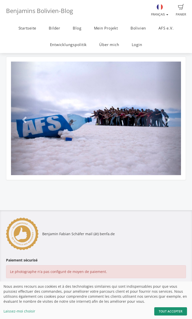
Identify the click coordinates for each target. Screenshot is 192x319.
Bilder (54, 28)
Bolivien (138, 28)
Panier (181, 10)
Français (159, 10)
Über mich (109, 44)
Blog (77, 28)
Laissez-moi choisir (19, 311)
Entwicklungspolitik (68, 44)
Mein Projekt (106, 28)
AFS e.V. (166, 28)
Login (137, 44)
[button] (23, 118)
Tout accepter (170, 311)
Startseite (27, 28)
